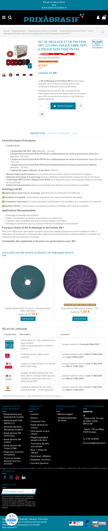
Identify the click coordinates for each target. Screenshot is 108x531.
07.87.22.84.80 (92, 439)
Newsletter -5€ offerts (41, 460)
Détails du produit (59, 133)
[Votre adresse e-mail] (16, 491)
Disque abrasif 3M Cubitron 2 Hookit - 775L (80, 308)
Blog (54, 5)
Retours (34, 418)
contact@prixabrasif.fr (96, 443)
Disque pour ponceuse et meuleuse (13, 453)
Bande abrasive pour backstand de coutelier (14, 415)
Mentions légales (65, 414)
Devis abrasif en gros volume (40, 432)
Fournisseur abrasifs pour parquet (40, 445)
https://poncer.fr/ (9, 527)
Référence (43, 58)
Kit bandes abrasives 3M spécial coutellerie (13, 428)
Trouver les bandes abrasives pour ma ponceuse (12, 461)
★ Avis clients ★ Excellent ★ (54, 8)
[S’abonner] (32, 491)
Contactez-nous (38, 421)
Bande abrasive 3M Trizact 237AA (12, 447)
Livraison (35, 414)
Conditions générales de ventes (67, 419)
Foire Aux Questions (40, 463)
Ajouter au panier (63, 106)
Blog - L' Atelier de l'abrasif (39, 451)
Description (37, 133)
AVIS (75, 133)
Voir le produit (28, 319)
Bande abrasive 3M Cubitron (12, 440)
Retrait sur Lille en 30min (54, 2)
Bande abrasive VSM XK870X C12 (13, 421)
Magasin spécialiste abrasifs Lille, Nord (39, 438)
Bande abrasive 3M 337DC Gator (12, 434)
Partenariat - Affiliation (41, 456)
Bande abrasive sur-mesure (40, 426)
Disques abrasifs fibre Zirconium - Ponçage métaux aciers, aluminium (28, 309)
